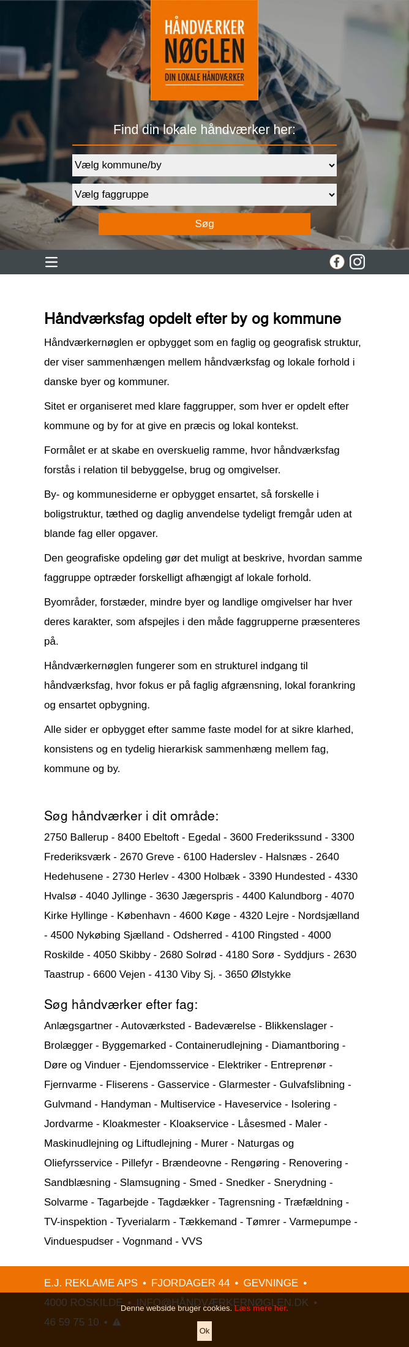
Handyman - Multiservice (158, 1104)
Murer (214, 1143)
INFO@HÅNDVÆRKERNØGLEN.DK (222, 1302)
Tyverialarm (143, 1222)
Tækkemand (207, 1222)
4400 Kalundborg (282, 896)
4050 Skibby (122, 955)
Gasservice (183, 1084)
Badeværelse (225, 1026)
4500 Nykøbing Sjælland (106, 935)
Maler (308, 1124)
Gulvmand (67, 1104)
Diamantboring (305, 1045)
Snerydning (300, 1182)
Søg (204, 224)
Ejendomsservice (169, 1065)
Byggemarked (134, 1045)
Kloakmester (131, 1124)
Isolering (310, 1104)
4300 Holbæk (208, 876)
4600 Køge (204, 915)
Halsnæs (286, 857)
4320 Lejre (263, 915)
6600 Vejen (119, 974)
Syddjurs (303, 955)
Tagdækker (183, 1202)
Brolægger (68, 1045)
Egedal (204, 837)
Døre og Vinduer (82, 1065)
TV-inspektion (75, 1222)
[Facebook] (337, 261)
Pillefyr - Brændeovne (172, 1163)
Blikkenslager (296, 1026)
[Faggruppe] (204, 195)
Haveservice (253, 1104)
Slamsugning (150, 1182)
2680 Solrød (188, 955)
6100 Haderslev (220, 857)
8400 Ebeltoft (148, 837)
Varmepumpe (320, 1222)
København (143, 915)
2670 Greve (147, 857)
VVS (192, 1241)
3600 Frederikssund (275, 837)
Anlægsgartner (78, 1026)
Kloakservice (199, 1124)
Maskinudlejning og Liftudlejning (118, 1143)
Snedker (245, 1182)
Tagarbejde (123, 1202)
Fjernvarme (70, 1084)
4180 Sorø (250, 955)
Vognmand (147, 1241)
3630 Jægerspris (194, 896)
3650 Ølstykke (258, 974)
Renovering (315, 1163)
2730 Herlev (141, 876)
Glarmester (244, 1084)
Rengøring (255, 1163)
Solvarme (66, 1202)
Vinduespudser (78, 1241)
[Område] (204, 165)
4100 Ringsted (265, 935)
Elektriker (239, 1065)
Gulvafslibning (312, 1084)
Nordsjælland (328, 915)
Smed (202, 1182)
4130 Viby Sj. (185, 974)
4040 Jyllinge (116, 896)
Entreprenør (298, 1065)
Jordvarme (68, 1124)
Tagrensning (246, 1202)
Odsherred (197, 935)
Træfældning (313, 1202)
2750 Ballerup (76, 837)
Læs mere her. (261, 1323)
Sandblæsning (77, 1182)
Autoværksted (153, 1026)
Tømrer (263, 1222)
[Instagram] (357, 261)
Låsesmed (262, 1124)
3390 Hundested (287, 876)
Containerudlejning (218, 1045)
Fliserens (127, 1084)
